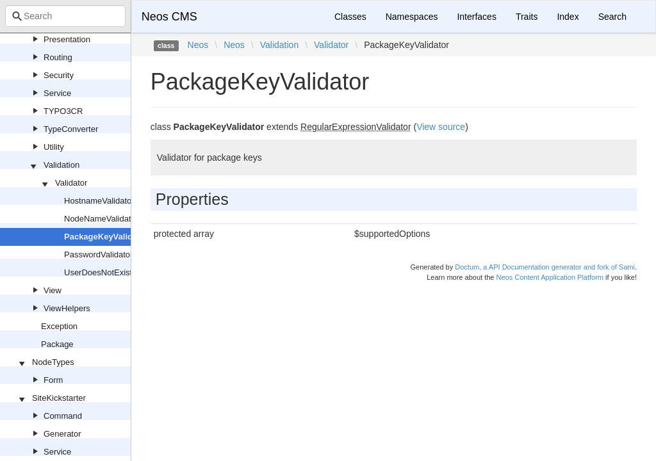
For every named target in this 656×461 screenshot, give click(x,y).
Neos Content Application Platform (549, 277)
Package (57, 344)
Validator (71, 183)
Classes (350, 17)
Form (53, 380)
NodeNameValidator (101, 218)
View (53, 290)
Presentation (67, 39)
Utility (54, 147)
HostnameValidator (99, 201)
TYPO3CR (63, 111)
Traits (526, 17)
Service (57, 93)
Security (59, 75)
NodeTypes (53, 362)
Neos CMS (169, 16)
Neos (198, 45)
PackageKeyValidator (106, 236)
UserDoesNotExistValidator (114, 272)
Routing (58, 57)
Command (63, 416)
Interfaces (476, 17)
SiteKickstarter (59, 398)
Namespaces (412, 17)
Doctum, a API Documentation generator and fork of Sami (545, 267)
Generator (62, 434)
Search (612, 17)
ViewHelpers (67, 308)
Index (567, 17)
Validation (61, 165)
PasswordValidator (98, 254)
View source (440, 127)
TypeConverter (71, 129)
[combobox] (65, 16)
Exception (59, 326)
